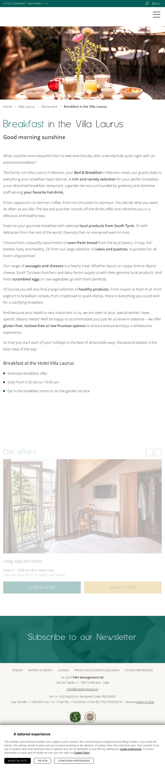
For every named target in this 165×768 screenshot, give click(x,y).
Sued (75, 717)
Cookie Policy (81, 752)
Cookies (63, 670)
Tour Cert (90, 717)
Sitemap (17, 670)
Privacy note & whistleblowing (96, 670)
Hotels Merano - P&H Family (23, 3)
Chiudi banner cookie (159, 731)
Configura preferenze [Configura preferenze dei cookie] (74, 761)
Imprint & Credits (40, 670)
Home (7, 106)
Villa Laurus (16, 14)
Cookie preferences (139, 670)
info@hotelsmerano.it (82, 689)
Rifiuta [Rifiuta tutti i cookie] (42, 761)
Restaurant (49, 106)
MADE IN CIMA (145, 702)
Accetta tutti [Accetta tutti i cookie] (17, 761)
